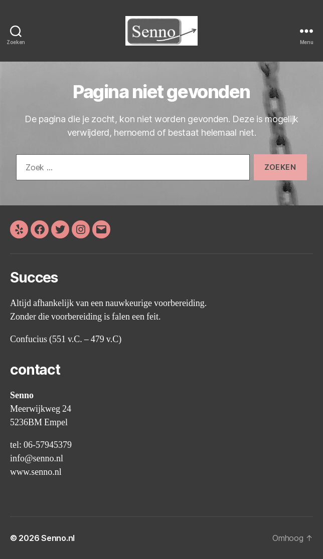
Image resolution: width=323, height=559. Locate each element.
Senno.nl (58, 538)
